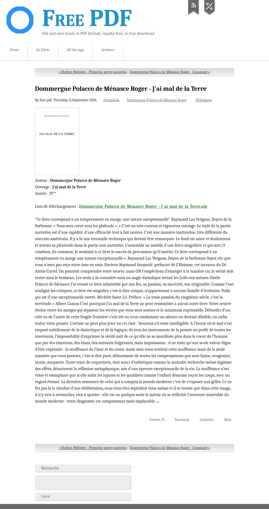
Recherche (50, 468)
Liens (46, 496)
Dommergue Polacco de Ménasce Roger (157, 100)
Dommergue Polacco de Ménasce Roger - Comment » (170, 72)
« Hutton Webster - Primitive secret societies (93, 72)
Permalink (111, 100)
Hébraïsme (203, 100)
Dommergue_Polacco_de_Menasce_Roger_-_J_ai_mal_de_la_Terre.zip (143, 206)
